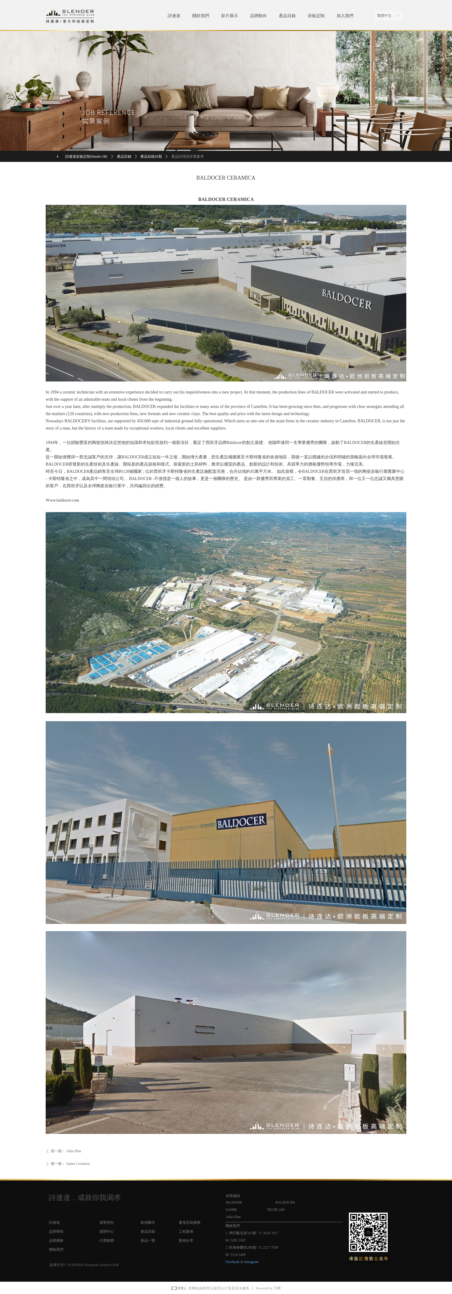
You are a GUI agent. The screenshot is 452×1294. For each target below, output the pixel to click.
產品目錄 (124, 156)
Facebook (232, 1262)
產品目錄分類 (151, 156)
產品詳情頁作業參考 (187, 156)
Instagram (251, 1262)
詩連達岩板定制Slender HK (86, 156)
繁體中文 (384, 16)
